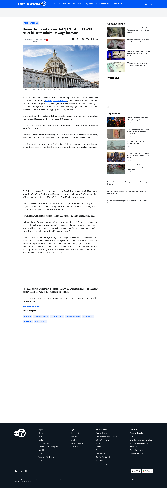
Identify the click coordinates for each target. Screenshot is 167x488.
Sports (98, 450)
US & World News (102, 440)
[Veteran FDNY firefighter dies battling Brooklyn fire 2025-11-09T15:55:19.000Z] (128, 122)
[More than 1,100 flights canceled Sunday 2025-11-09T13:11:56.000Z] (128, 145)
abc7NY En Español (103, 464)
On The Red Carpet (103, 457)
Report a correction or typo (31, 306)
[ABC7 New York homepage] (32, 3)
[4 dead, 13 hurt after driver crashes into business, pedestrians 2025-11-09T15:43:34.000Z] (128, 169)
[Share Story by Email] (92, 39)
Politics (98, 443)
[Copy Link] (97, 39)
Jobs (131, 436)
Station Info (134, 430)
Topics (40, 430)
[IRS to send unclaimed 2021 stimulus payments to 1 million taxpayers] (128, 32)
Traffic (40, 440)
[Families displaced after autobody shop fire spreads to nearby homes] (128, 193)
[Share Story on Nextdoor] (87, 39)
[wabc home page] (20, 433)
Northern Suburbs (102, 4)
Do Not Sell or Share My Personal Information (36, 479)
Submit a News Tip (136, 433)
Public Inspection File (112, 479)
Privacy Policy (18, 479)
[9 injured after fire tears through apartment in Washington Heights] (128, 183)
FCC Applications (124, 479)
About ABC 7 (134, 447)
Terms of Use (87, 479)
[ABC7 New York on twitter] (21, 471)
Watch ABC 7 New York (46, 457)
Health (98, 447)
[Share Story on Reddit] (82, 39)
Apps (40, 460)
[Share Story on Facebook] (73, 39)
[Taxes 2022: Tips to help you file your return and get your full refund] (128, 55)
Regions (73, 430)
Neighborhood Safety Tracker (106, 436)
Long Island (89, 4)
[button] (15, 3)
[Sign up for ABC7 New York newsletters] (31, 471)
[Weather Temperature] (139, 4)
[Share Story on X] (78, 39)
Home (40, 433)
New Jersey (77, 4)
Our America (100, 453)
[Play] (128, 93)
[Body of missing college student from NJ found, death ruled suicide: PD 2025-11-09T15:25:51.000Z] (128, 134)
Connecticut (117, 4)
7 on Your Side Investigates (48, 447)
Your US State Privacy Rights (74, 479)
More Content (101, 430)
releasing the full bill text (56, 100)
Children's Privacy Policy (58, 479)
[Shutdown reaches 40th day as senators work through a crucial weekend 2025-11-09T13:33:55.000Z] (128, 157)
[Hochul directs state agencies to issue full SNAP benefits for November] (128, 203)
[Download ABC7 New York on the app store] (136, 471)
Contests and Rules (136, 453)
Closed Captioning (136, 450)
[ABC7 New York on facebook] (16, 471)
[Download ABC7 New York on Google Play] (147, 471)
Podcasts (99, 460)
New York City (64, 4)
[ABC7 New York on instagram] (26, 471)
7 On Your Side (43, 443)
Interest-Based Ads (98, 479)
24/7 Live (52, 4)
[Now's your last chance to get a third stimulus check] (128, 44)
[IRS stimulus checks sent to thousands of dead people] (128, 67)
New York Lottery (102, 433)
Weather (41, 436)
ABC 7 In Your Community (139, 443)
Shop (40, 453)
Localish (41, 450)
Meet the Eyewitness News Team (141, 440)
